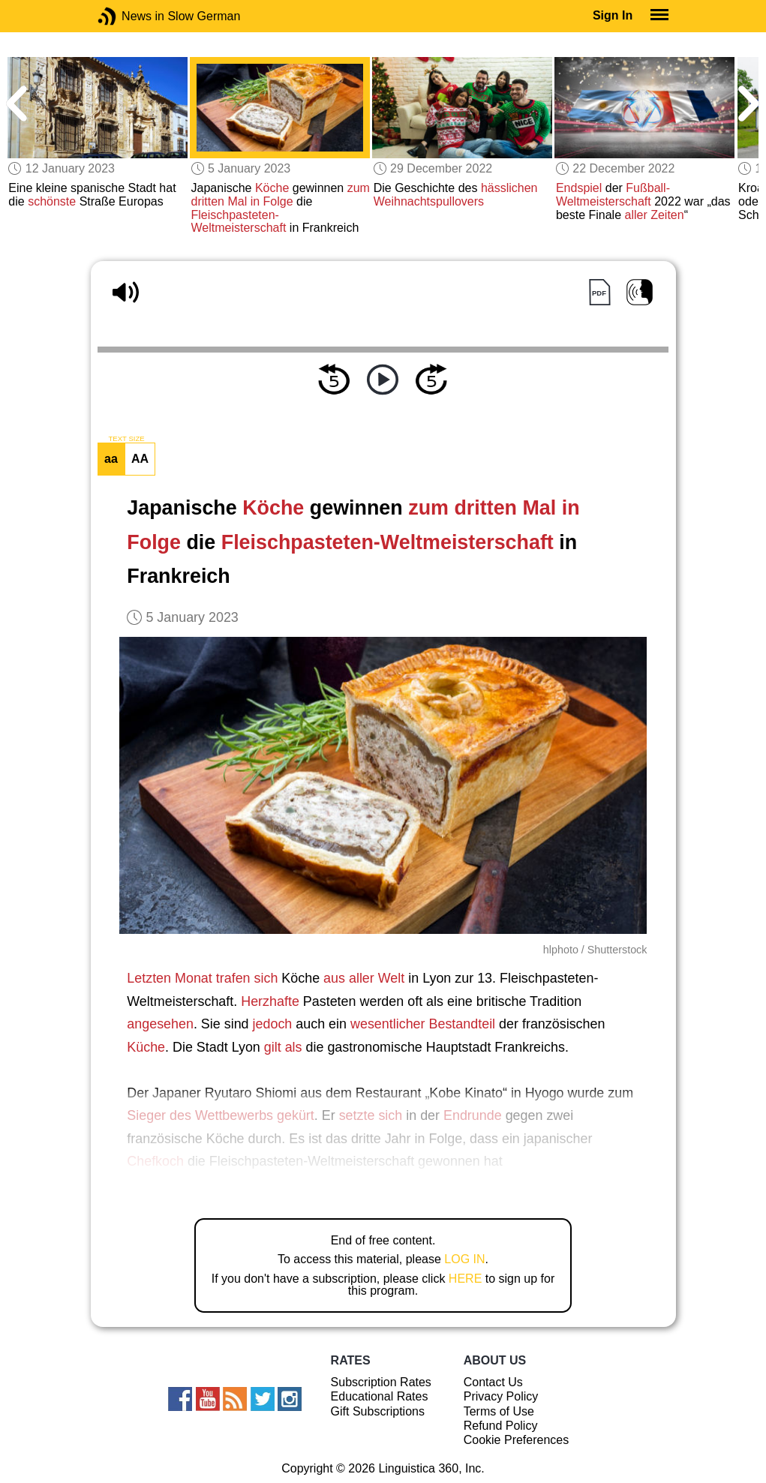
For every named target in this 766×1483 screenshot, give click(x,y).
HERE (465, 1278)
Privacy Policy (501, 1396)
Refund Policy (501, 1425)
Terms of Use (499, 1411)
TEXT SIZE (126, 439)
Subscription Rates (381, 1382)
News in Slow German (129, 16)
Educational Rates (379, 1396)
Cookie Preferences (516, 1439)
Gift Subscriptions (378, 1411)
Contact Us (493, 1382)
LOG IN (464, 1259)
